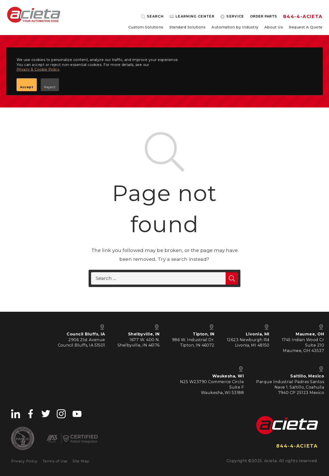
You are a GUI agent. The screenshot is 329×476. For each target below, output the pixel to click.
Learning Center (194, 16)
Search (155, 16)
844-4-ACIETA (303, 16)
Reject (50, 87)
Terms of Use (55, 461)
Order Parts (263, 16)
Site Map (81, 461)
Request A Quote (305, 27)
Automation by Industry (235, 27)
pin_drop (321, 327)
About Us (273, 27)
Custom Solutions (145, 27)
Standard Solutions (187, 27)
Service (235, 16)
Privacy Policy (24, 461)
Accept (27, 87)
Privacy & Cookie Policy (38, 69)
